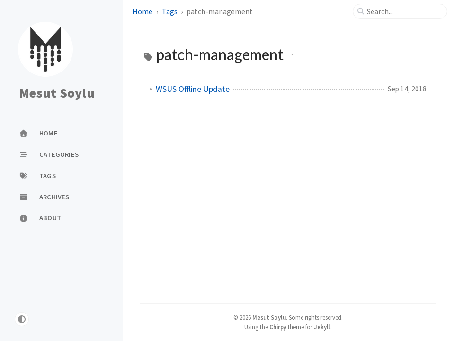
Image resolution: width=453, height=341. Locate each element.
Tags (170, 11)
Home (142, 11)
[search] (403, 11)
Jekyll (322, 327)
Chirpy (277, 327)
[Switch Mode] (21, 319)
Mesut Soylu (57, 93)
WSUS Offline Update (193, 89)
